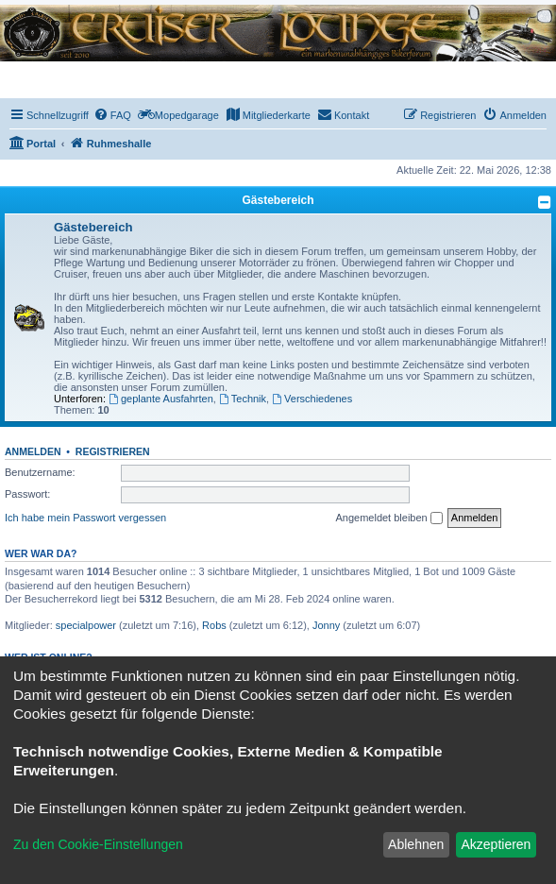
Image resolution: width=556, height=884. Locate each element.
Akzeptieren (496, 844)
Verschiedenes (312, 398)
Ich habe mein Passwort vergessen (85, 517)
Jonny (326, 625)
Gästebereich (277, 200)
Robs (214, 625)
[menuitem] (112, 115)
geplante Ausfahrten (161, 398)
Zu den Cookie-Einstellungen (98, 844)
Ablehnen (416, 844)
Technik (242, 398)
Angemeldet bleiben (388, 518)
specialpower (86, 625)
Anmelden (33, 451)
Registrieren (113, 451)
